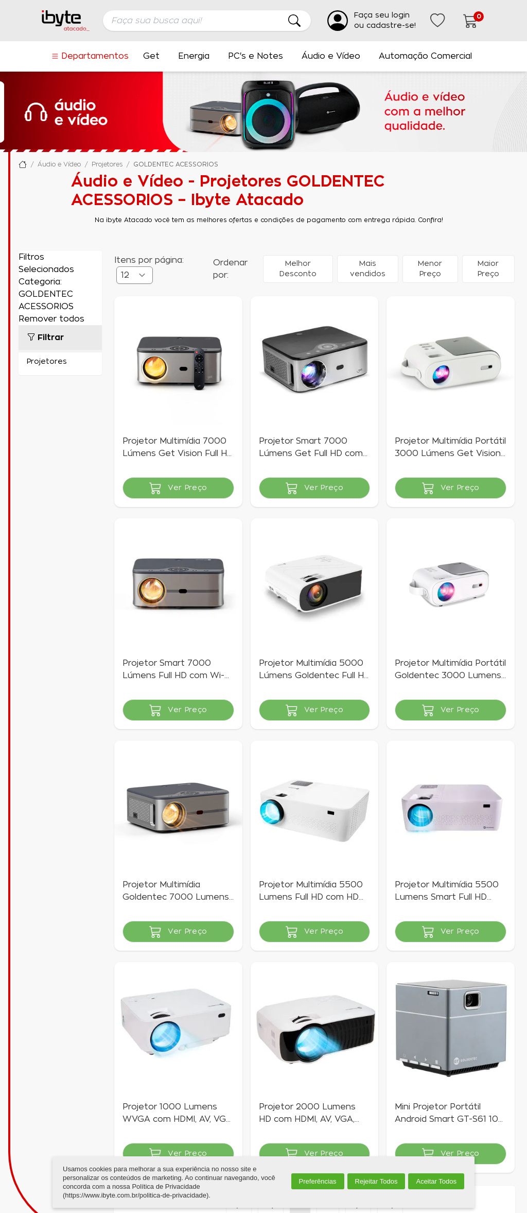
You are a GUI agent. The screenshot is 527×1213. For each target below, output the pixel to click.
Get (151, 56)
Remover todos (51, 319)
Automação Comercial (425, 56)
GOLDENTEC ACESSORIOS (175, 164)
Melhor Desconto (298, 269)
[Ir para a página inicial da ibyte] (66, 20)
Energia (193, 56)
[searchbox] (207, 20)
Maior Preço (488, 269)
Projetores (107, 164)
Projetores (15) (60, 361)
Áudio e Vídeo (331, 56)
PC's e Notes (255, 56)
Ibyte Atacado (23, 164)
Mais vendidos (367, 269)
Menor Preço (430, 269)
